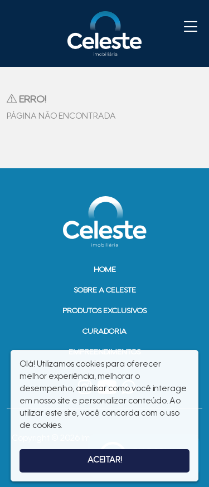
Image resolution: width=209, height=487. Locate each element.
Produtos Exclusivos (104, 311)
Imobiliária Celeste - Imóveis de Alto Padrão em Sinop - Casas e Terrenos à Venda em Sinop (104, 33)
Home (105, 270)
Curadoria (104, 332)
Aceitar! (105, 460)
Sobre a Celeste (105, 291)
